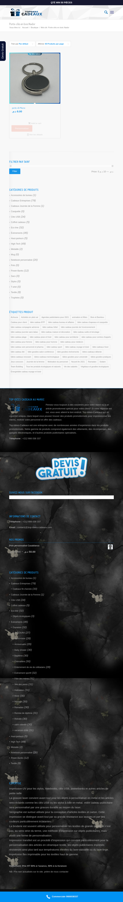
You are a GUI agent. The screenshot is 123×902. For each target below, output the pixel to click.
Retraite (18, 719)
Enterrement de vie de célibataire (29, 667)
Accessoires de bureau (21, 195)
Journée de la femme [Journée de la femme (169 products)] (35, 362)
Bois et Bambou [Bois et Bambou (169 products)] (97, 317)
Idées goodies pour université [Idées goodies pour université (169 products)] (74, 357)
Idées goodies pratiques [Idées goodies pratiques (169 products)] (101, 357)
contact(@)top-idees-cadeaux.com (34, 527)
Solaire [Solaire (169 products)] (103, 362)
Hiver (16, 696)
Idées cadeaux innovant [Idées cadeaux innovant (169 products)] (21, 357)
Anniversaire (20, 644)
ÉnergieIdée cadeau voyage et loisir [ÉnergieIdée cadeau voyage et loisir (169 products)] (26, 372)
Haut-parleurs (17, 238)
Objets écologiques (21, 616)
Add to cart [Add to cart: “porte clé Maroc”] (34, 123)
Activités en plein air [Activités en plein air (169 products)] (29, 317)
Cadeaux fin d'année (22, 589)
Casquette (15, 211)
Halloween (19, 690)
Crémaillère (19, 661)
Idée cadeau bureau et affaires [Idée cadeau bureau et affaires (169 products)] (61, 322)
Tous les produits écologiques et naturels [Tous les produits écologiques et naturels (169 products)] (43, 367)
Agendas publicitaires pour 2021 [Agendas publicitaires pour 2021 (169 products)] (55, 317)
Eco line (14, 227)
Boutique (34, 27)
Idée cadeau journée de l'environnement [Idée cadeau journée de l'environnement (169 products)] (78, 327)
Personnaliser (22, 128)
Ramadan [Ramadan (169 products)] (92, 362)
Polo (13, 265)
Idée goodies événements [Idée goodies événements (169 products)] (68, 352)
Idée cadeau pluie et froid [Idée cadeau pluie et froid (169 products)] (40, 337)
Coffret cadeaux (18, 222)
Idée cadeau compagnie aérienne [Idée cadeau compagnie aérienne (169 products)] (25, 327)
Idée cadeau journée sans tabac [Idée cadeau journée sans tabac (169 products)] (24, 332)
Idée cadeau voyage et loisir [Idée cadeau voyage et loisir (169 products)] (77, 347)
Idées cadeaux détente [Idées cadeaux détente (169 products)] (92, 352)
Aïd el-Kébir (19, 638)
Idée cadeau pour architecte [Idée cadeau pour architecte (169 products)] (66, 337)
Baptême (18, 656)
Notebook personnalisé (21, 260)
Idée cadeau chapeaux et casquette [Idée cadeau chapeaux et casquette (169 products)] (92, 322)
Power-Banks (17, 271)
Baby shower (20, 650)
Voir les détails (35, 134)
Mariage (18, 701)
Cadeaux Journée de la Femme (25, 206)
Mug (13, 254)
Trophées (15, 297)
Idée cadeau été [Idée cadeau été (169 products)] (17, 352)
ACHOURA (19, 633)
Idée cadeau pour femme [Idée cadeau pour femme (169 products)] (21, 342)
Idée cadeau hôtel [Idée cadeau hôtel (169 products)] (50, 327)
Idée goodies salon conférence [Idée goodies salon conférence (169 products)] (41, 352)
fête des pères (21, 684)
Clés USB (15, 217)
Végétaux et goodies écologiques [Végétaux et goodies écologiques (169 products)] (95, 367)
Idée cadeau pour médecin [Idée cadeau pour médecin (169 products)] (71, 342)
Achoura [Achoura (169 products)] (14, 317)
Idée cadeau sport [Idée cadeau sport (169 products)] (54, 347)
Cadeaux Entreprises (20, 200)
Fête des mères (21, 678)
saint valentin (20, 724)
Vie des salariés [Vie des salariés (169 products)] (70, 367)
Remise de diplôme (23, 713)
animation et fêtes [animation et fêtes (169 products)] (79, 317)
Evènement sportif (22, 673)
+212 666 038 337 (32, 521)
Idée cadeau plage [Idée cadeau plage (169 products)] (19, 337)
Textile (14, 292)
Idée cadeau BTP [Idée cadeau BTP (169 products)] (37, 322)
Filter (15, 171)
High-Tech (15, 244)
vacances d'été (21, 730)
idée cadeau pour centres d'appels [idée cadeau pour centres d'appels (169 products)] (96, 337)
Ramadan (18, 707)
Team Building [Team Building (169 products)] (17, 367)
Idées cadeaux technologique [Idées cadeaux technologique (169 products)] (46, 357)
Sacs (13, 276)
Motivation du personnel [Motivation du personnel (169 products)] (58, 362)
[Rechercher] (104, 12)
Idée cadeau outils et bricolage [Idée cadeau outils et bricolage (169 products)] (86, 332)
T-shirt (14, 287)
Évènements (17, 233)
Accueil (25, 27)
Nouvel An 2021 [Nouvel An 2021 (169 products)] (78, 362)
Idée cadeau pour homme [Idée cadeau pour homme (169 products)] (46, 342)
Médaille (15, 249)
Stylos (14, 281)
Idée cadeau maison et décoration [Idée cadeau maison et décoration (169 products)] (55, 332)
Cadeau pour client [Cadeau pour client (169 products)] (19, 322)
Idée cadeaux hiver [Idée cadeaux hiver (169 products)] (100, 347)
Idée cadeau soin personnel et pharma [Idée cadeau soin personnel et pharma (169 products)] (27, 347)
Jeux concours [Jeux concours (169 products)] (17, 362)
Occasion (17, 627)
